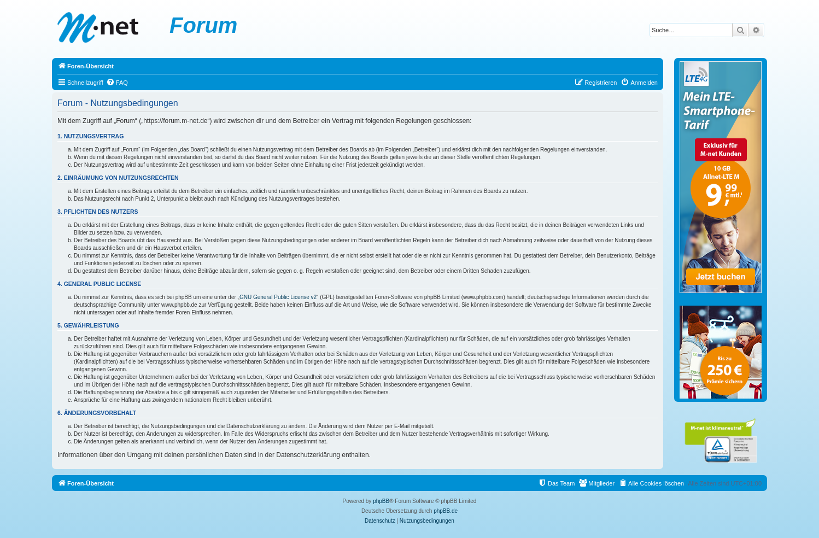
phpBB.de (446, 511)
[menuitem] (117, 82)
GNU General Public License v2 (278, 297)
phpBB (381, 501)
